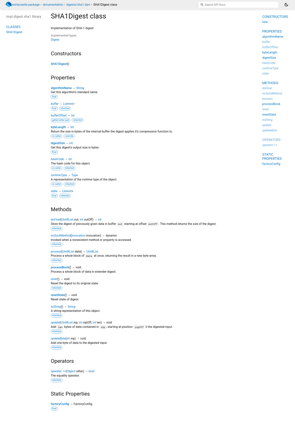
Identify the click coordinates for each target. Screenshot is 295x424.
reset (54, 279)
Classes (13, 27)
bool (91, 371)
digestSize (58, 143)
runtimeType (59, 175)
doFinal (55, 219)
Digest (55, 39)
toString (56, 306)
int (71, 104)
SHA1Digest (59, 64)
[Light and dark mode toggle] (286, 5)
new (265, 22)
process (56, 251)
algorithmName (61, 88)
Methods (270, 83)
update (55, 322)
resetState (58, 295)
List (65, 104)
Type (74, 175)
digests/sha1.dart (78, 4)
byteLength (58, 127)
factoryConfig (60, 404)
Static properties (272, 156)
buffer (55, 104)
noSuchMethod (61, 235)
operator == (58, 371)
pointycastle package (25, 4)
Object (71, 371)
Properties (272, 31)
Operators (271, 140)
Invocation (78, 235)
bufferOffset (59, 115)
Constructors (275, 17)
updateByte (58, 338)
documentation (53, 4)
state (54, 191)
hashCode (57, 159)
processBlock (60, 267)
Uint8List (67, 219)
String (80, 88)
